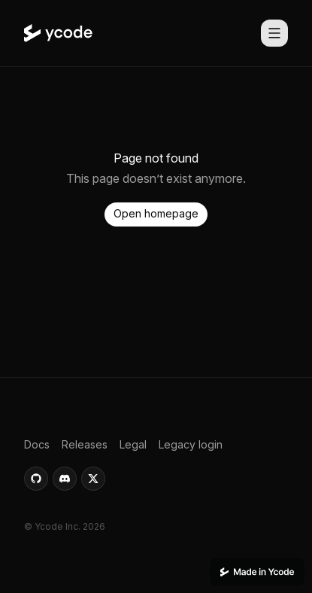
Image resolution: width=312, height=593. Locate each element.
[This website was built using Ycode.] (257, 571)
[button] (156, 214)
